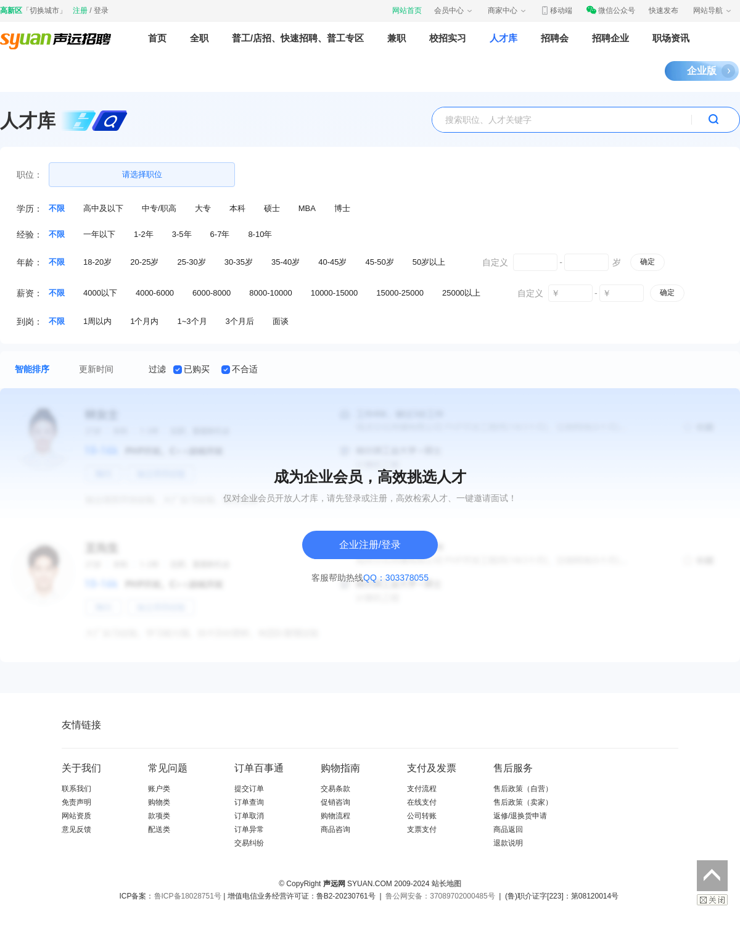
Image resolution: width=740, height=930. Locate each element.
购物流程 (335, 816)
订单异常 (249, 829)
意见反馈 (76, 829)
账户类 (159, 788)
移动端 (556, 10)
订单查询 (249, 802)
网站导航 (713, 10)
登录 (101, 10)
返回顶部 (712, 875)
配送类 (159, 829)
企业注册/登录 (370, 544)
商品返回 (508, 829)
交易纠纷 (249, 843)
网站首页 (407, 10)
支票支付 (422, 829)
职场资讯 (670, 38)
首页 (157, 38)
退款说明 (508, 843)
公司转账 (422, 816)
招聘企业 (610, 38)
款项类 (159, 816)
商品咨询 (335, 829)
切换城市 (44, 10)
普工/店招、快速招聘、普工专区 (298, 38)
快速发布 (663, 10)
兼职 (396, 38)
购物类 (159, 802)
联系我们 (76, 788)
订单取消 (249, 816)
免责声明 (76, 802)
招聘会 (555, 38)
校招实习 (447, 38)
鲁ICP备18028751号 (187, 896)
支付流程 (422, 788)
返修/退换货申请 (520, 816)
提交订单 (249, 788)
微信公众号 (610, 10)
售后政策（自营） (523, 788)
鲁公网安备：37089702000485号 (440, 896)
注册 (80, 10)
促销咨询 (335, 802)
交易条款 (335, 788)
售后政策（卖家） (523, 802)
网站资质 (76, 816)
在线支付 (422, 802)
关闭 (712, 899)
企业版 (702, 70)
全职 (199, 38)
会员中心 (454, 10)
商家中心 (507, 10)
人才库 (503, 38)
